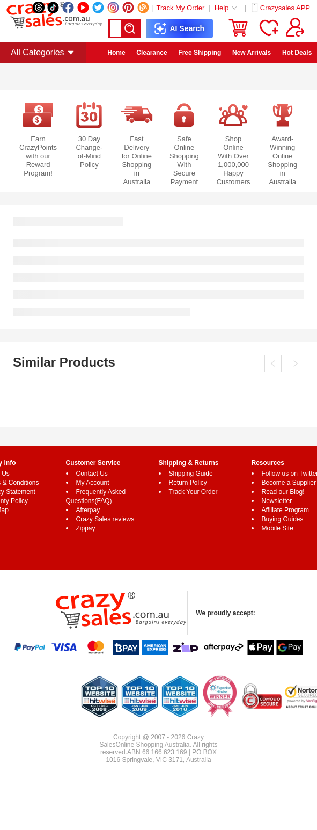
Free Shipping (199, 52)
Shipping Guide (191, 473)
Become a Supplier (289, 482)
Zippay (85, 528)
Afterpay (88, 510)
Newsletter (277, 501)
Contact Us (92, 473)
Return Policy (188, 482)
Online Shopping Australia (152, 744)
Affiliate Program (285, 510)
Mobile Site (277, 528)
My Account (92, 482)
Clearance (151, 52)
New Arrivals (251, 52)
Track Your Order (193, 492)
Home (116, 52)
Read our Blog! (283, 492)
